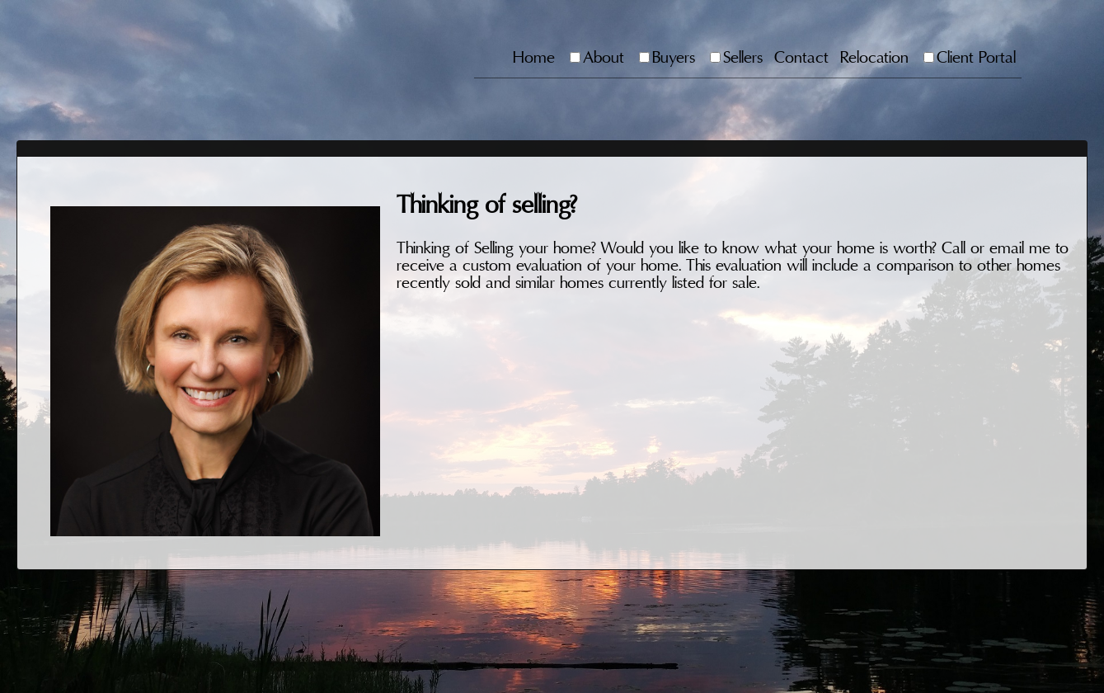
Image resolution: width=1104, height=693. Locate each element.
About (603, 58)
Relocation (874, 58)
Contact (801, 58)
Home (534, 58)
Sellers (743, 58)
